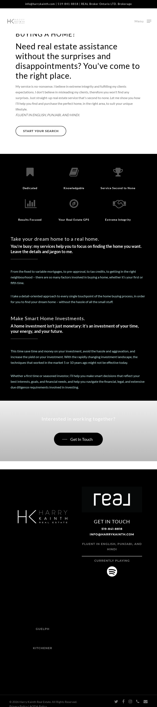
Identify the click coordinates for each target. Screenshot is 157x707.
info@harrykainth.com (40, 4)
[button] (143, 21)
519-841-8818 (68, 4)
